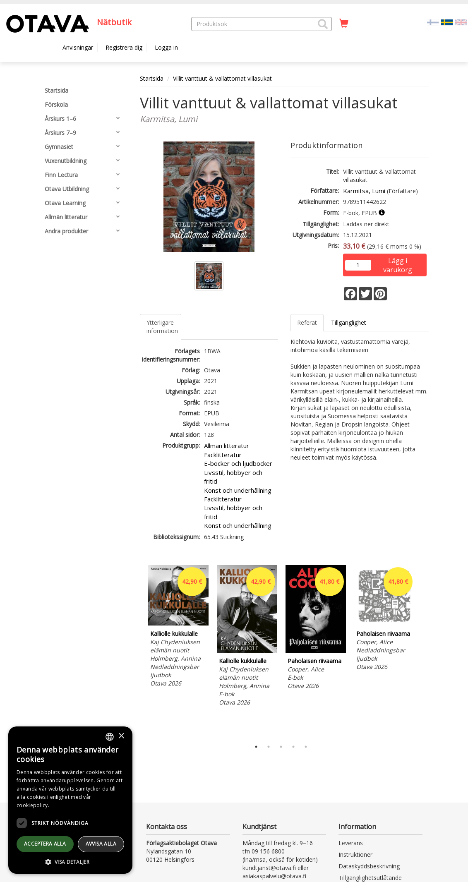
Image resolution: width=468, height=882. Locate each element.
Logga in (166, 47)
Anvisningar (77, 47)
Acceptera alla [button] (45, 843)
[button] (323, 24)
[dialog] (70, 800)
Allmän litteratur (226, 445)
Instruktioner (355, 854)
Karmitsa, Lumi (364, 191)
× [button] (121, 736)
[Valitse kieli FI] (433, 22)
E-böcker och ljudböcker (238, 463)
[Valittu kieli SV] (447, 22)
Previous (138, 651)
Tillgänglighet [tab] (348, 322)
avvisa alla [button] (101, 843)
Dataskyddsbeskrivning (369, 866)
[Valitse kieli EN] (461, 22)
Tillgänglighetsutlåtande (370, 878)
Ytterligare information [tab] (162, 327)
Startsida (151, 78)
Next (424, 651)
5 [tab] (306, 747)
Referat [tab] (307, 322)
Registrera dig (124, 47)
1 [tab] (256, 747)
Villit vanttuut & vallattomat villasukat (222, 78)
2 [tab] (268, 747)
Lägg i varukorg (397, 261)
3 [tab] (281, 747)
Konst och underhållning (237, 490)
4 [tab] (293, 747)
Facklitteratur (223, 455)
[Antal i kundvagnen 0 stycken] (344, 24)
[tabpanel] (178, 627)
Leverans (350, 843)
